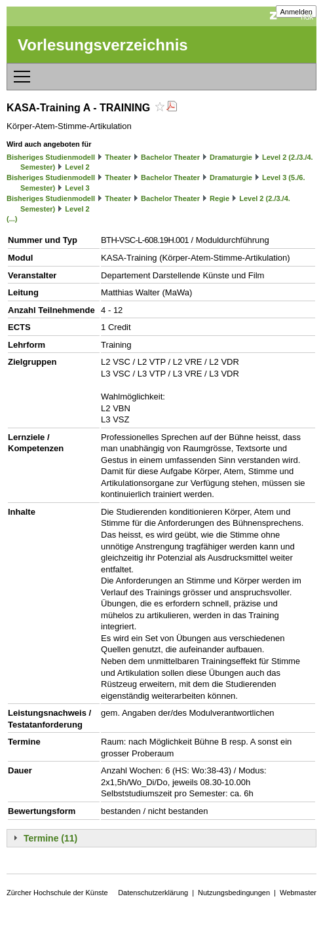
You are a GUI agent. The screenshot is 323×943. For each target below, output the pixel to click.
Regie (219, 198)
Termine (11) (50, 838)
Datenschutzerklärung (153, 893)
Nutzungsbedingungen (234, 893)
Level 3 (77, 188)
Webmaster (298, 893)
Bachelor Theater (170, 157)
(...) (12, 219)
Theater (118, 157)
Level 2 (77, 167)
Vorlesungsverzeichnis (103, 45)
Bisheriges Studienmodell (51, 157)
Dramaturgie (231, 157)
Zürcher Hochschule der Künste (57, 893)
